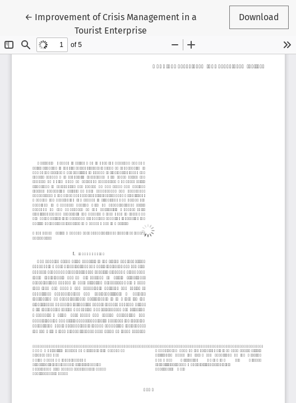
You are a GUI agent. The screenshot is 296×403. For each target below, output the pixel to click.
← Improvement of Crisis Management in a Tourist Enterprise (111, 23)
